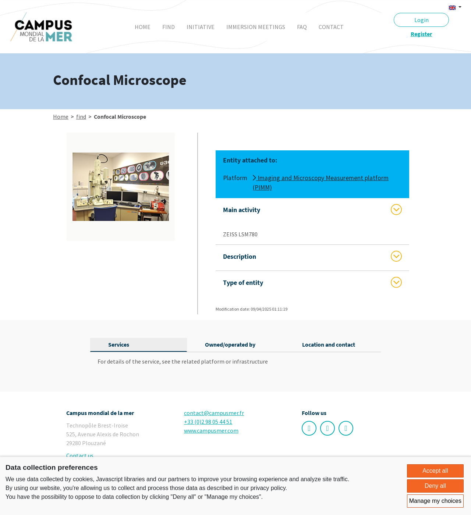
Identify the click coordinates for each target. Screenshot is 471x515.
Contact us (79, 455)
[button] (455, 7)
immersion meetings (255, 27)
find (168, 27)
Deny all (435, 486)
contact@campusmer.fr (214, 412)
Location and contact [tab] (328, 344)
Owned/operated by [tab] (230, 344)
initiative (201, 27)
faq (302, 27)
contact (331, 27)
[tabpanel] (235, 361)
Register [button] (421, 33)
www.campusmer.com (211, 430)
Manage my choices (435, 501)
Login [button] (421, 20)
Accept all (435, 471)
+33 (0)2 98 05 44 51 (208, 421)
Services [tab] (118, 344)
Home (142, 27)
